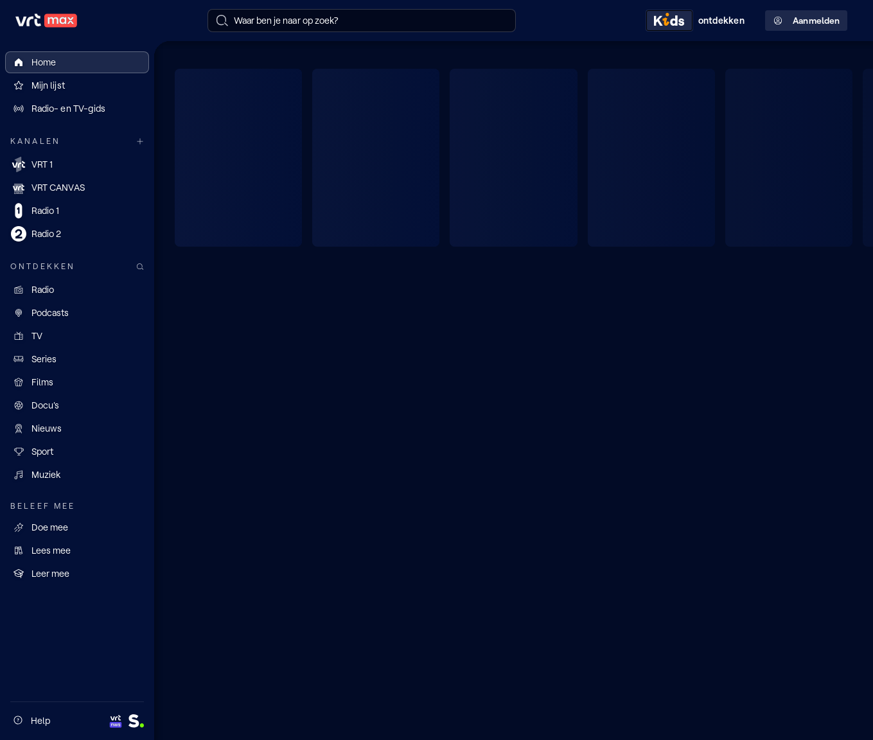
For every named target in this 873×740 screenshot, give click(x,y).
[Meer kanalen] (140, 141)
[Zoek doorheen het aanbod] (140, 267)
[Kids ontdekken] (698, 20)
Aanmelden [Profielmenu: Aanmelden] (806, 20)
